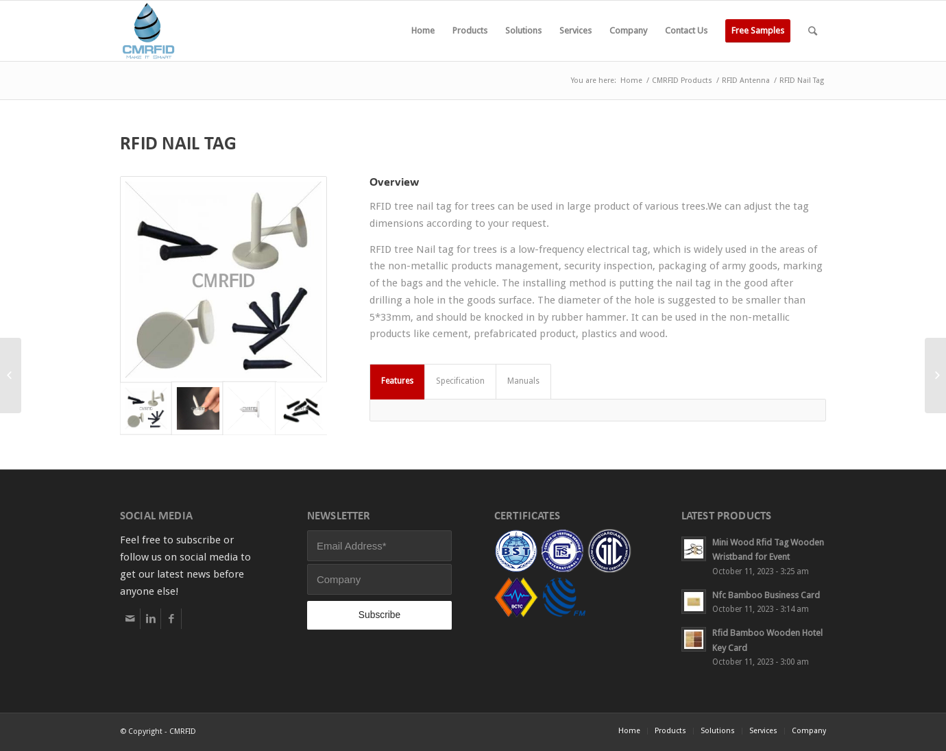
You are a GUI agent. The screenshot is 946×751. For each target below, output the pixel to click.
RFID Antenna (746, 80)
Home (631, 80)
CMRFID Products (682, 80)
